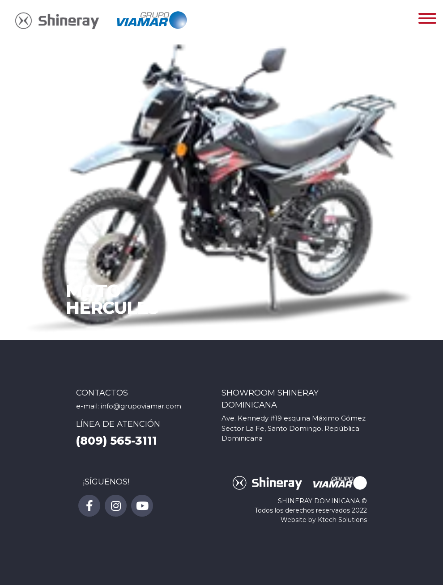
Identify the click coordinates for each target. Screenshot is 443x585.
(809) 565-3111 (116, 440)
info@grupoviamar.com (141, 406)
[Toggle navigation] (427, 20)
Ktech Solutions (342, 520)
